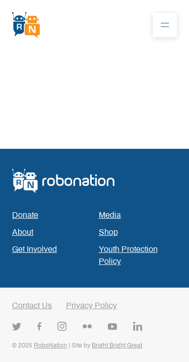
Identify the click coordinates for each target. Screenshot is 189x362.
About (22, 232)
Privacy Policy (91, 305)
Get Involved (34, 249)
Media (110, 215)
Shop (108, 232)
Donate (25, 215)
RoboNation (50, 345)
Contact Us (32, 305)
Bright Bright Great (117, 345)
